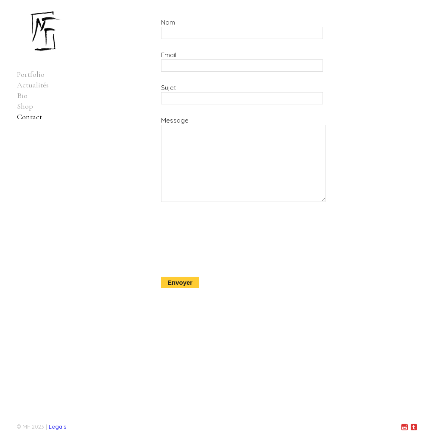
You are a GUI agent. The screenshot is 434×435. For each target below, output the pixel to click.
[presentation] (196, 258)
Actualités (33, 85)
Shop (25, 106)
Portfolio (31, 74)
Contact (29, 117)
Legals (57, 426)
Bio (22, 95)
